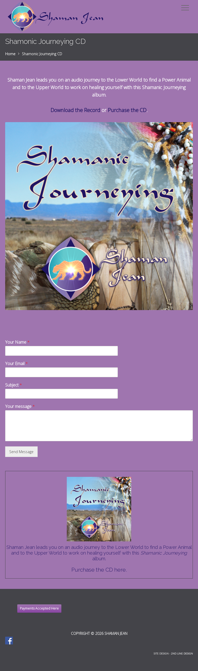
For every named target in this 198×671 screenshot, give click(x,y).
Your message (20, 406)
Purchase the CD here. (99, 569)
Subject (13, 385)
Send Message (21, 451)
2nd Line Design (182, 653)
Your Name (17, 342)
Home (10, 53)
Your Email (16, 363)
